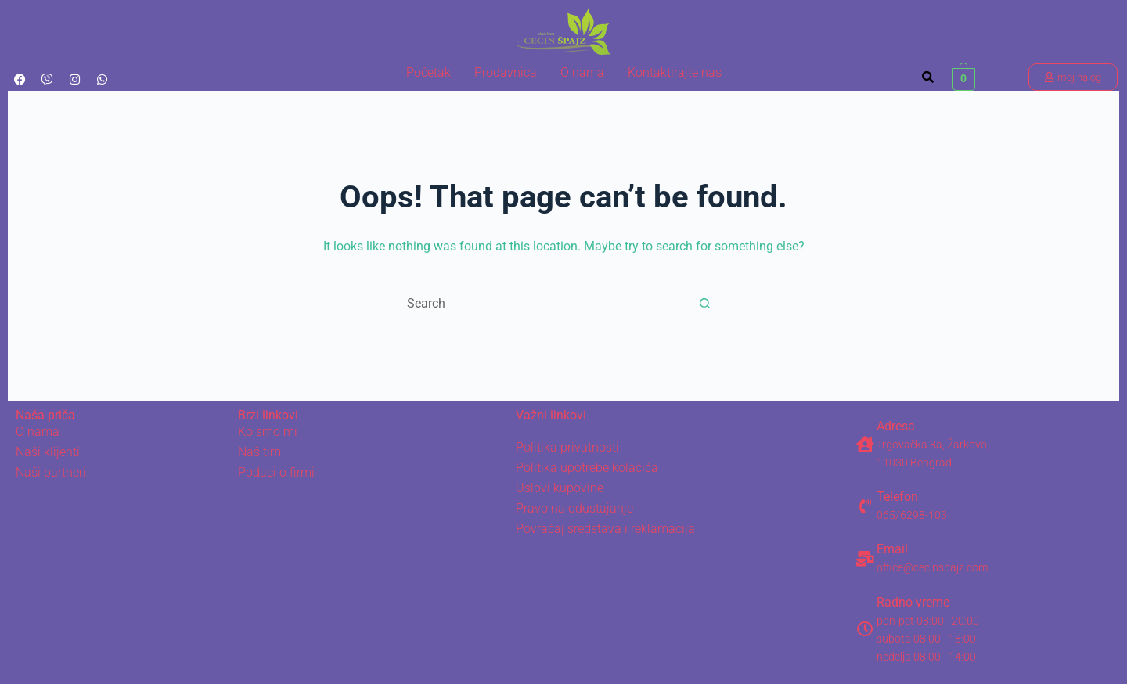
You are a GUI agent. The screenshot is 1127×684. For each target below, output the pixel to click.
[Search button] (704, 303)
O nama (582, 72)
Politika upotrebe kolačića (587, 467)
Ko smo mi (267, 431)
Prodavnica (505, 72)
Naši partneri (51, 472)
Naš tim (259, 452)
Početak (428, 72)
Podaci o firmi (276, 472)
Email (892, 549)
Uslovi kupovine (559, 488)
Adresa (896, 426)
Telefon (897, 496)
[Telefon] (865, 506)
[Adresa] (865, 444)
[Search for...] (548, 303)
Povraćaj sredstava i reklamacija (605, 528)
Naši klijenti (48, 452)
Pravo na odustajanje (574, 508)
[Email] (865, 559)
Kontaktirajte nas (675, 72)
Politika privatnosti (567, 447)
